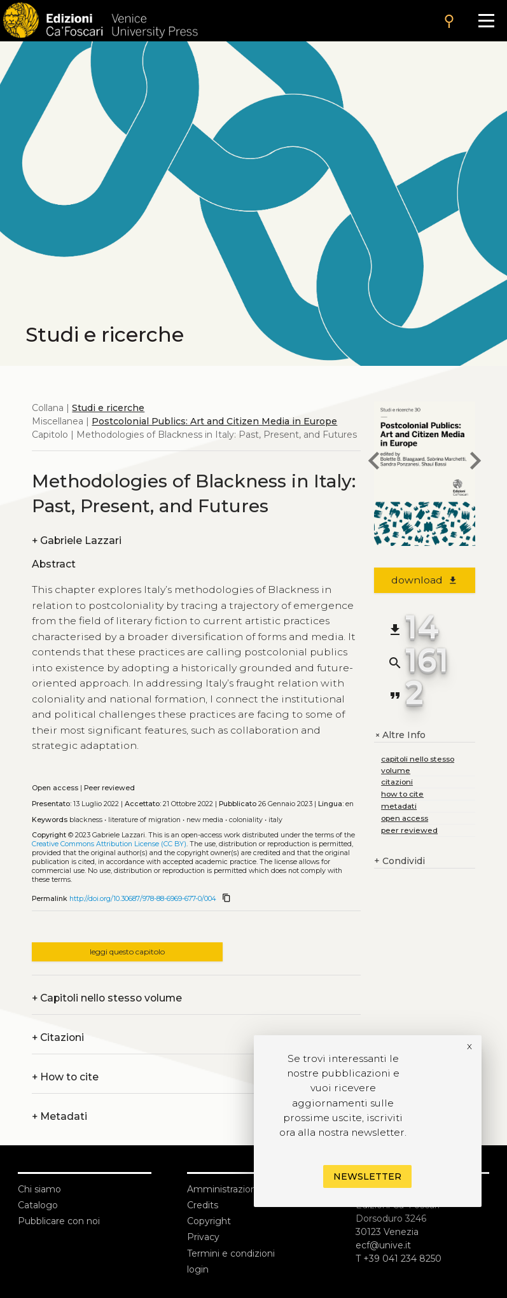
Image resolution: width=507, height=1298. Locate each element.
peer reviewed (409, 830)
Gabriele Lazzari (77, 540)
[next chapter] (475, 462)
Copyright (209, 1221)
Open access (55, 788)
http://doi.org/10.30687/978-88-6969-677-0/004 (142, 899)
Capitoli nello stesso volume (107, 998)
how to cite (402, 794)
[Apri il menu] (486, 20)
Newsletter (367, 1176)
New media (204, 820)
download (424, 580)
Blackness (85, 820)
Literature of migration (144, 820)
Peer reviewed (109, 788)
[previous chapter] (374, 462)
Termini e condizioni (231, 1253)
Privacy (203, 1237)
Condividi (399, 861)
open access (404, 818)
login (198, 1269)
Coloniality (246, 820)
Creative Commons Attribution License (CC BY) (109, 844)
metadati (399, 806)
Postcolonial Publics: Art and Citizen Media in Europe (214, 421)
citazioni (397, 781)
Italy (275, 820)
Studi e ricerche (108, 408)
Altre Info (400, 735)
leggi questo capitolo (127, 951)
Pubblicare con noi (59, 1221)
